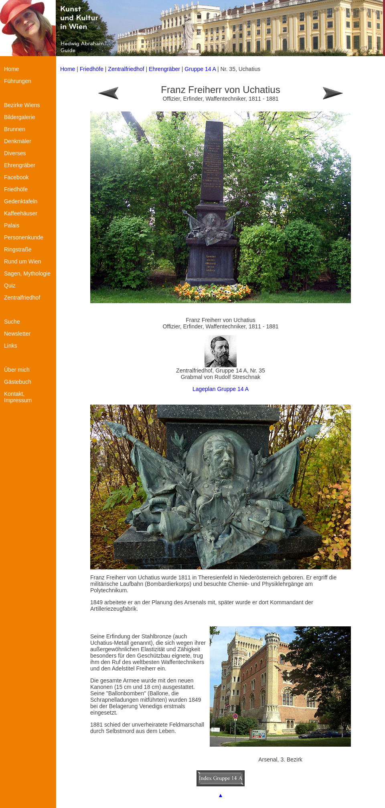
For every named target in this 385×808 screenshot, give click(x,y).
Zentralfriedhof (126, 69)
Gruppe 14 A (200, 69)
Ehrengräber (164, 69)
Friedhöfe (91, 69)
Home (67, 69)
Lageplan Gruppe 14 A (220, 389)
